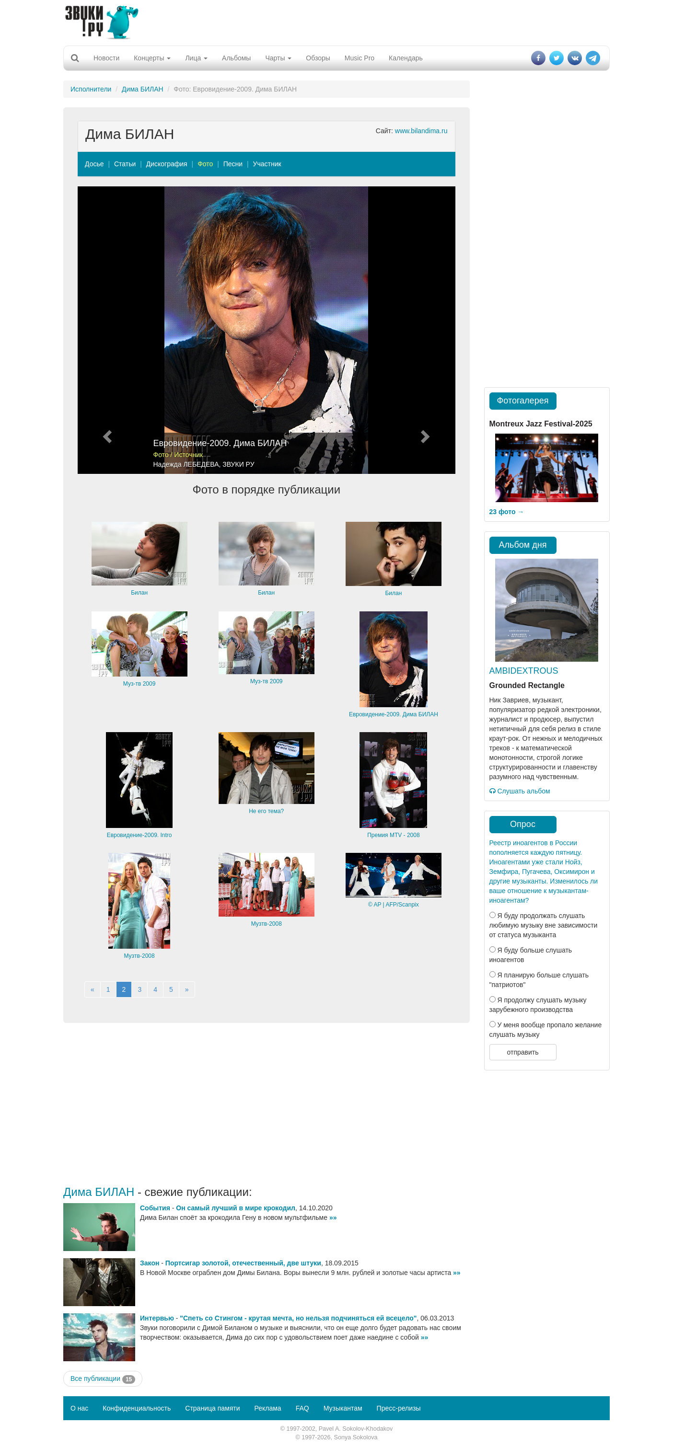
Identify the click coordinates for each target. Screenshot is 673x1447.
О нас (79, 1408)
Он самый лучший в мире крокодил (235, 1208)
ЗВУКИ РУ (238, 464)
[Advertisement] (336, 21)
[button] (106, 330)
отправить (522, 1052)
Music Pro (359, 58)
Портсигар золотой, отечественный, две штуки (243, 1263)
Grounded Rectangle (527, 685)
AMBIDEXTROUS (523, 671)
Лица (196, 58)
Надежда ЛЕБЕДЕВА (186, 464)
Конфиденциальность (137, 1408)
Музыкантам (343, 1408)
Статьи (125, 164)
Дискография (166, 164)
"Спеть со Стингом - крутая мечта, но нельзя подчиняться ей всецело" (298, 1318)
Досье (94, 164)
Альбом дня (523, 545)
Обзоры (318, 58)
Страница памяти (212, 1408)
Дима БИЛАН (142, 89)
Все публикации (102, 1379)
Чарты (278, 58)
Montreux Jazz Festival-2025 (540, 424)
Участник (267, 164)
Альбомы (236, 58)
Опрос (522, 824)
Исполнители (90, 89)
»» (333, 1217)
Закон (149, 1263)
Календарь (406, 58)
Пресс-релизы (399, 1408)
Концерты (152, 58)
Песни (233, 164)
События (155, 1208)
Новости (106, 58)
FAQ (302, 1408)
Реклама (267, 1408)
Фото (205, 164)
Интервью (157, 1318)
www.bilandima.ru (421, 131)
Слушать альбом (519, 791)
